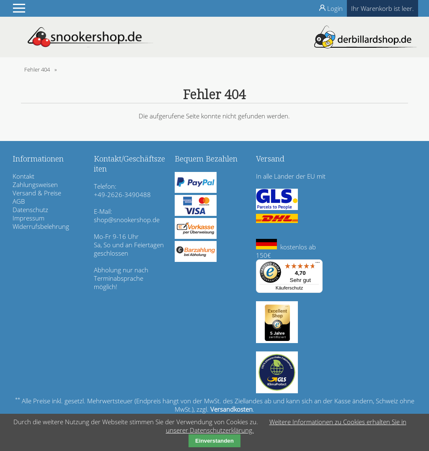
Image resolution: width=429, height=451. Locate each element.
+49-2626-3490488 (122, 194)
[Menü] (318, 264)
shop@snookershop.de (127, 219)
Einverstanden (214, 441)
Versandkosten (231, 409)
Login (335, 8)
